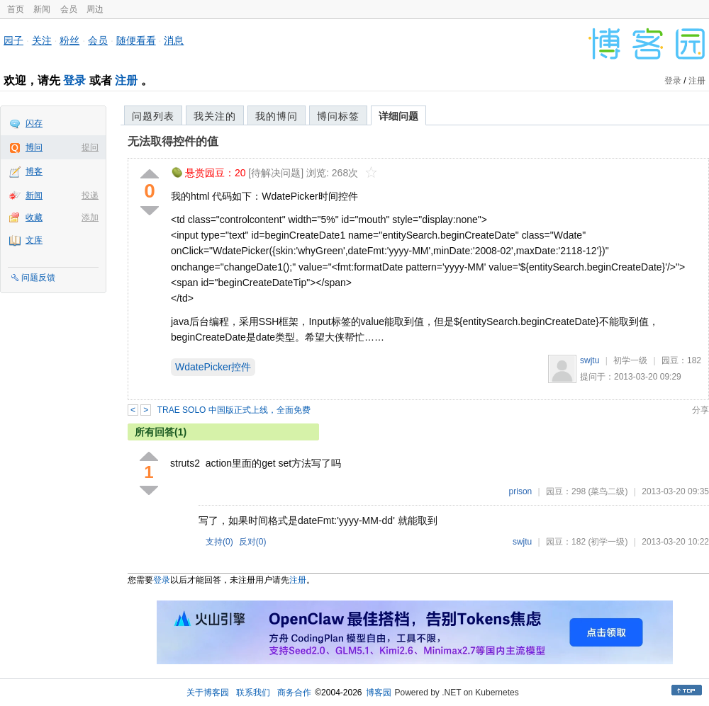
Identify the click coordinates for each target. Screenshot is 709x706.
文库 (34, 240)
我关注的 (215, 116)
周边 (95, 9)
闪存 (34, 123)
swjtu (589, 360)
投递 (90, 195)
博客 (34, 171)
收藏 (34, 217)
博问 (34, 147)
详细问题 (398, 116)
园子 (13, 40)
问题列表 (153, 116)
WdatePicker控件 (213, 366)
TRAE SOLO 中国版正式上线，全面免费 (234, 410)
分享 (700, 410)
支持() (219, 542)
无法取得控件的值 (173, 141)
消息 (174, 40)
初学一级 (630, 360)
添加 (90, 217)
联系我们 (253, 693)
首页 (15, 9)
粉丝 (69, 40)
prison (520, 491)
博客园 (378, 693)
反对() (253, 542)
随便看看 (136, 40)
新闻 (41, 9)
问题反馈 (38, 278)
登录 (74, 80)
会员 (68, 9)
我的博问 (276, 116)
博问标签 (338, 116)
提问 (90, 147)
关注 (42, 40)
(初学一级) (607, 542)
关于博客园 (207, 693)
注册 (126, 80)
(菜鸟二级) (607, 491)
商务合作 (294, 693)
